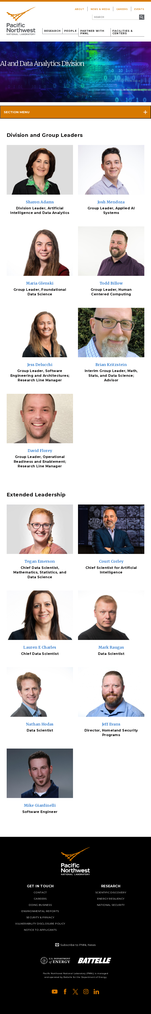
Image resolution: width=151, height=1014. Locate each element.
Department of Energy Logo (55, 960)
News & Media (100, 9)
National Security (111, 904)
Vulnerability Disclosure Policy (40, 923)
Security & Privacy (40, 917)
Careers (122, 9)
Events (139, 9)
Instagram (86, 991)
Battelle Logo (94, 960)
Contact (40, 892)
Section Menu (17, 112)
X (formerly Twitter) (75, 991)
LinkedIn (96, 991)
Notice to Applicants (40, 929)
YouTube (54, 991)
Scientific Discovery (110, 892)
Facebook (65, 991)
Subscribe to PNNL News (78, 944)
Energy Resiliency (111, 898)
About (79, 9)
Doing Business (40, 904)
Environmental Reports (40, 911)
